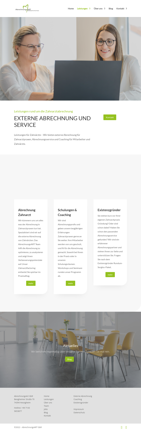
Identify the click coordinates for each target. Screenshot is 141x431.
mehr (30, 283)
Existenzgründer (81, 402)
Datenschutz (79, 412)
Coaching (78, 399)
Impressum (79, 409)
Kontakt (120, 9)
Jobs (46, 409)
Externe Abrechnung (83, 396)
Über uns (98, 9)
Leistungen (82, 9)
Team (46, 406)
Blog (111, 9)
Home (71, 9)
